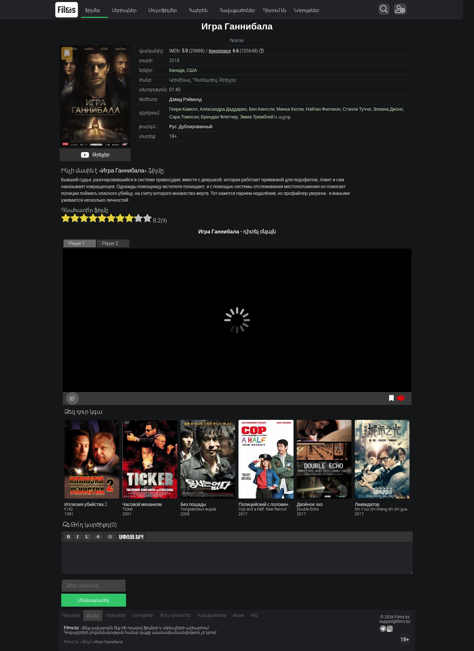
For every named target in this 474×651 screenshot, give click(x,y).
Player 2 (110, 243)
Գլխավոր (71, 615)
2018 (174, 60)
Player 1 (77, 243)
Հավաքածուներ (242, 10)
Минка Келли (290, 109)
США (192, 70)
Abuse (238, 615)
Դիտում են (280, 10)
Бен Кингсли (261, 109)
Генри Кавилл (183, 109)
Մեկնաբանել (93, 600)
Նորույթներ (312, 10)
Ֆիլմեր (100, 10)
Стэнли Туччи (356, 109)
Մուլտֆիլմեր (170, 10)
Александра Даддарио (223, 109)
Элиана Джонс (388, 109)
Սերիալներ (132, 10)
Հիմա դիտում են (175, 615)
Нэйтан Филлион (323, 109)
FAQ (254, 615)
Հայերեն (205, 10)
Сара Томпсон (184, 116)
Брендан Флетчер (219, 116)
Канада (176, 70)
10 (147, 217)
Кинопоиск (220, 50)
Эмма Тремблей (256, 116)
